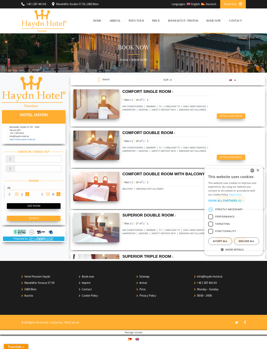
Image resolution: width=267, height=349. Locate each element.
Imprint (86, 283)
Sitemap (144, 276)
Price (142, 289)
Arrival (143, 283)
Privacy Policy (147, 295)
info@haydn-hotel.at (209, 276)
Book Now (233, 4)
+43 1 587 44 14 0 (207, 283)
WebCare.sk (71, 322)
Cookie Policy (90, 295)
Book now (88, 276)
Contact (87, 289)
